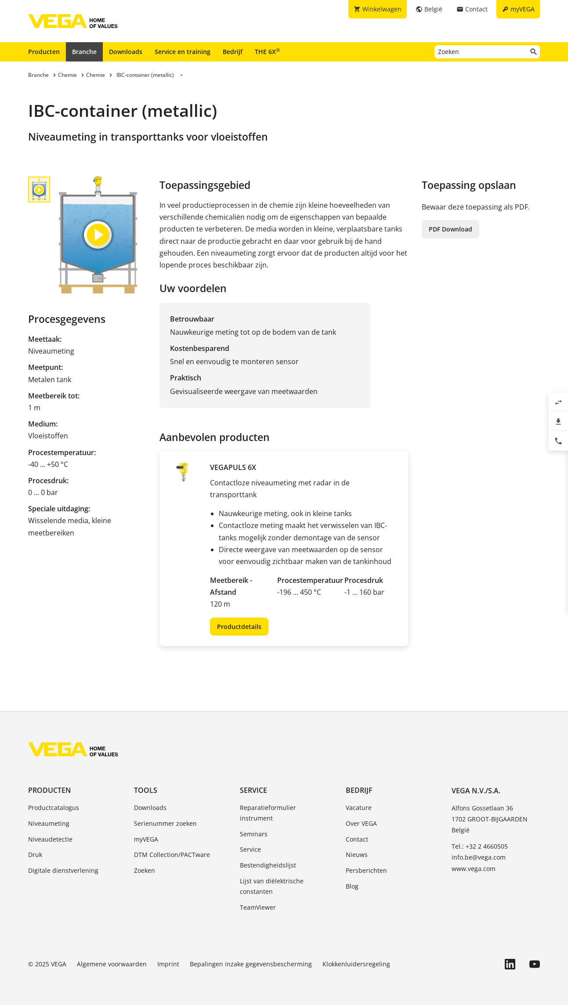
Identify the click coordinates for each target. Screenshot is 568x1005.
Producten (44, 51)
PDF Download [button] (450, 229)
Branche (84, 51)
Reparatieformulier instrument (268, 812)
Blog (352, 886)
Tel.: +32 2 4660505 (480, 846)
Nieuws (357, 854)
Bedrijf (232, 51)
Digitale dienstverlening (63, 870)
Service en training (182, 51)
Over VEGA (361, 823)
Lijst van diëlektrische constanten (272, 886)
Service (253, 790)
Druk (35, 854)
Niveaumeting (48, 823)
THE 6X (267, 51)
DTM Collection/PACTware (172, 854)
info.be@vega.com (479, 857)
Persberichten (366, 870)
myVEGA (146, 839)
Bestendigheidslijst (268, 865)
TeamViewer (258, 907)
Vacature (359, 807)
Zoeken (144, 870)
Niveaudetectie (50, 839)
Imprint (168, 964)
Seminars (254, 834)
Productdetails (239, 626)
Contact (357, 839)
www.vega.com (474, 868)
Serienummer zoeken (165, 823)
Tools (145, 790)
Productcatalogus (53, 807)
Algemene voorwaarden (112, 964)
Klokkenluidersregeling (356, 964)
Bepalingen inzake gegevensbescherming (251, 964)
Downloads (125, 51)
